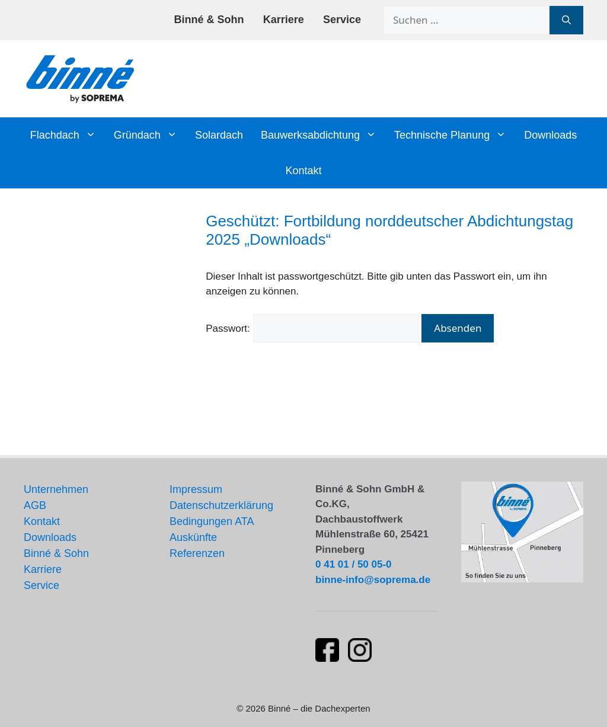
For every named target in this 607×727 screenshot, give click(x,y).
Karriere (283, 19)
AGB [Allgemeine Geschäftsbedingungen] (35, 505)
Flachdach (67, 135)
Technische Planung (454, 135)
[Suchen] (566, 20)
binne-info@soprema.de (372, 579)
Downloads (550, 135)
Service (342, 19)
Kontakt (303, 171)
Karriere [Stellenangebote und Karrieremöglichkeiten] (43, 569)
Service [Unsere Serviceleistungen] (41, 585)
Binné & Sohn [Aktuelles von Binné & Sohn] (56, 553)
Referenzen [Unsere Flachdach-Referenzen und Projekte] (197, 553)
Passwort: (312, 328)
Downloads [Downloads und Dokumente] (50, 537)
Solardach (219, 135)
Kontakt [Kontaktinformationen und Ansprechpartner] (42, 521)
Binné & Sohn (209, 19)
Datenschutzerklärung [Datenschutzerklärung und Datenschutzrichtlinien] (221, 505)
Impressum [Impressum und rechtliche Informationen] (196, 489)
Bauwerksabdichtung (323, 135)
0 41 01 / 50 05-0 (353, 564)
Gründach (150, 135)
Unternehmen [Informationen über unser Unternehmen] (56, 489)
